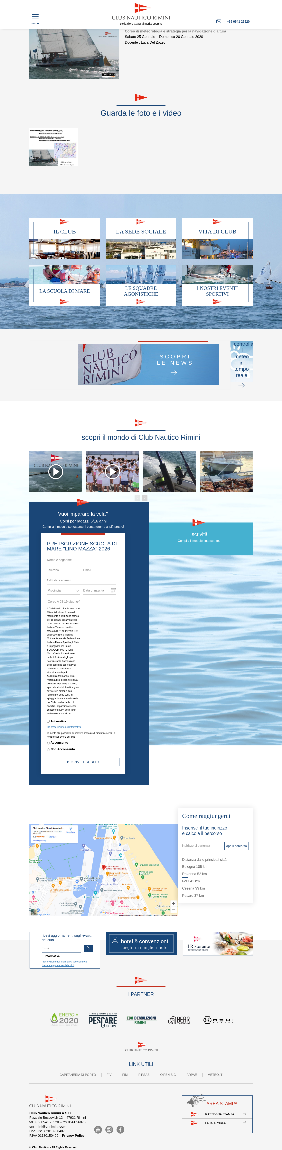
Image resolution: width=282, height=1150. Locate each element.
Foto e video (224, 1119)
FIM (125, 1067)
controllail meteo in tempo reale (197, 361)
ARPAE (191, 1067)
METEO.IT (215, 1067)
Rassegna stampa (224, 1107)
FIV (109, 1067)
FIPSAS (144, 1067)
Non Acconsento (63, 741)
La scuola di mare (64, 291)
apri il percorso (236, 838)
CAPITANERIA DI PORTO (78, 1067)
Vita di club (217, 231)
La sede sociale (141, 231)
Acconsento (59, 735)
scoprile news (110, 362)
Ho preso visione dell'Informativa (64, 719)
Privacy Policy (73, 1128)
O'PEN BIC (168, 1067)
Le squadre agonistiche (141, 291)
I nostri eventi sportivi (217, 291)
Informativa (58, 713)
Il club (64, 231)
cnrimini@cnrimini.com (47, 1119)
